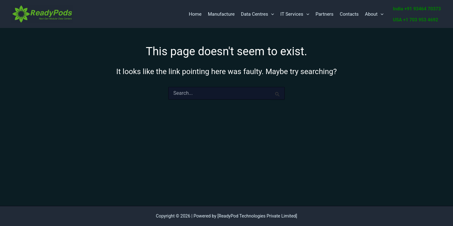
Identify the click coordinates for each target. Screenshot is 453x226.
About (374, 14)
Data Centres (257, 14)
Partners (324, 14)
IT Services (294, 14)
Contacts (349, 14)
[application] (271, 14)
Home (195, 14)
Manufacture (221, 14)
